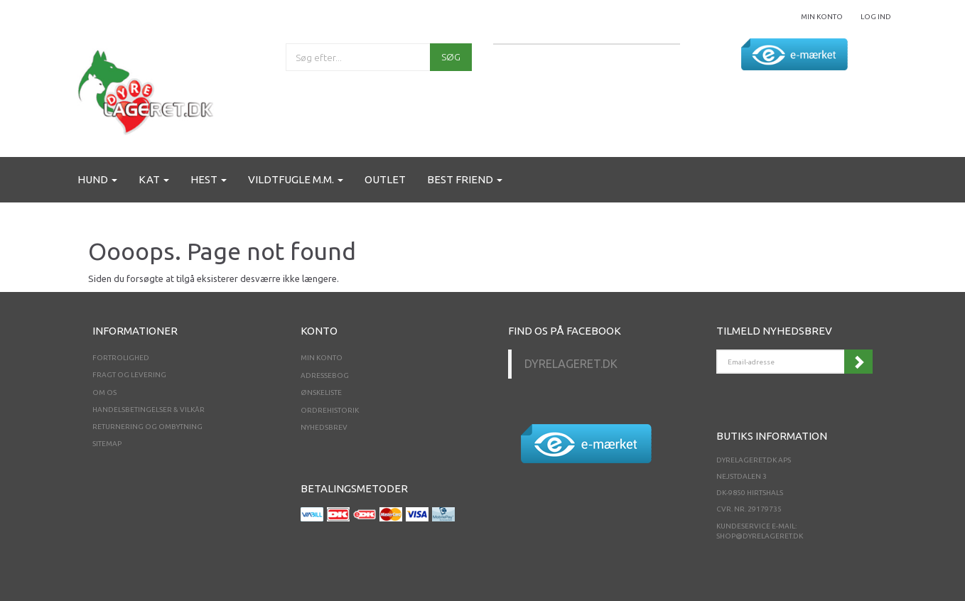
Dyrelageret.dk (571, 363)
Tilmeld (858, 362)
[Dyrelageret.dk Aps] (148, 89)
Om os (104, 392)
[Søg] (451, 57)
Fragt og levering (129, 375)
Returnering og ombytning (147, 427)
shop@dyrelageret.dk (759, 536)
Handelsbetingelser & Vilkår (148, 409)
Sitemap (107, 444)
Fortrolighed (120, 358)
